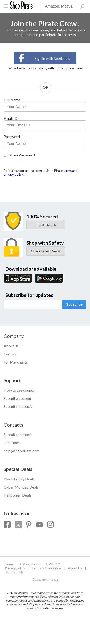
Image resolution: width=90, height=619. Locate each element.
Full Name (12, 100)
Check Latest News (45, 251)
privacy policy (13, 174)
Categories (28, 564)
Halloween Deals (17, 495)
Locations (12, 442)
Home (9, 564)
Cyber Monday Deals (21, 487)
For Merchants (16, 362)
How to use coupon (19, 390)
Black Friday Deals (19, 479)
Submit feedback (18, 406)
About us (11, 345)
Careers (10, 354)
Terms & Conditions (46, 568)
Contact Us (15, 572)
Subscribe (74, 304)
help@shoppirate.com (22, 450)
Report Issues (45, 225)
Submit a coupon (17, 398)
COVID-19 (51, 564)
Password (12, 136)
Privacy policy (15, 568)
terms (67, 170)
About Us (75, 568)
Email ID (11, 118)
